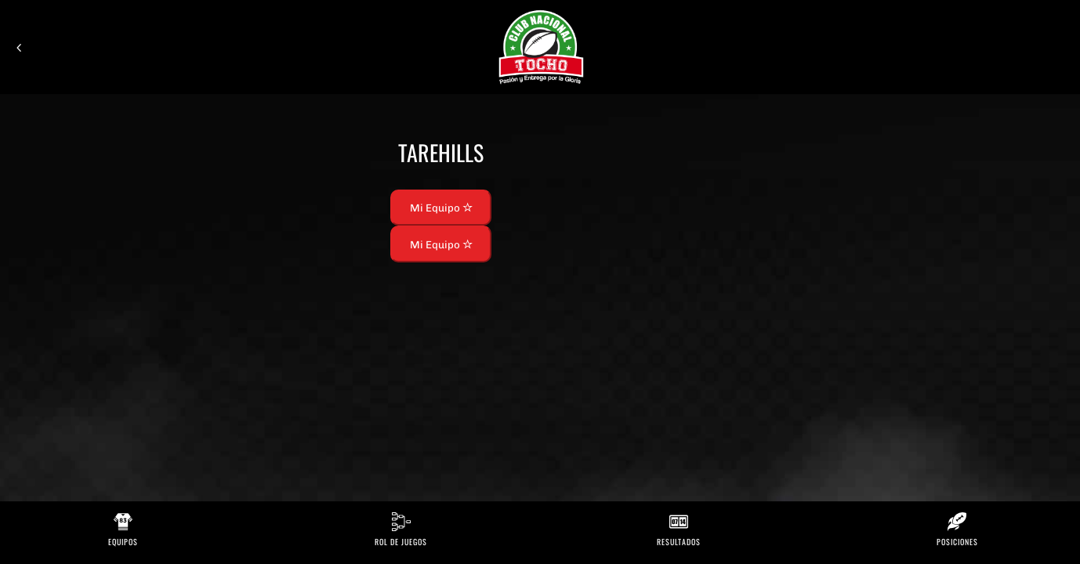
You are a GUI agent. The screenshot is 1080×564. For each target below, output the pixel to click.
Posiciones (957, 542)
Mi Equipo (441, 207)
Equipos (123, 542)
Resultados (679, 542)
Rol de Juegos (401, 542)
